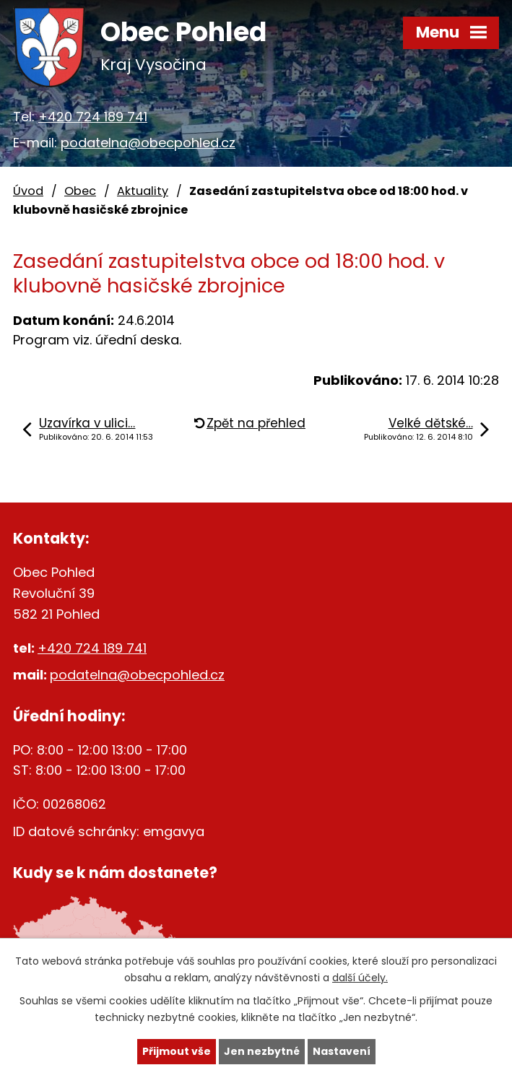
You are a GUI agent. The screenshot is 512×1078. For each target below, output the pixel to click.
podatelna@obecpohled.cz (148, 143)
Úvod (28, 191)
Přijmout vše (176, 1051)
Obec (80, 191)
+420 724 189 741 (92, 117)
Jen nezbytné (262, 1051)
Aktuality (142, 191)
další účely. (360, 977)
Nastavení (341, 1051)
